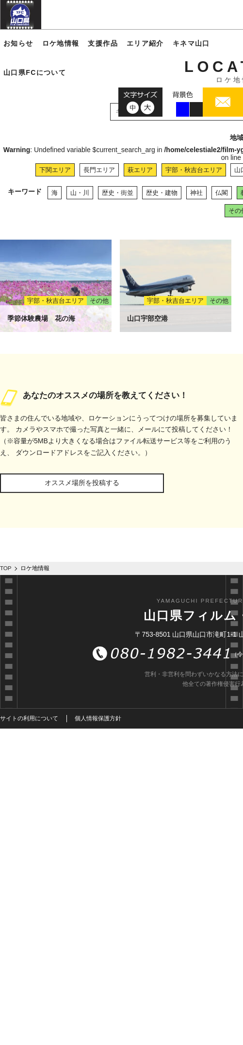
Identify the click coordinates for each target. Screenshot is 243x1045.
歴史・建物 (162, 192)
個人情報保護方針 (98, 718)
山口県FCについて (34, 72)
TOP (6, 568)
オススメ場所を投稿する (82, 483)
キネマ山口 (191, 43)
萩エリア (140, 170)
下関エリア (55, 170)
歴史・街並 (117, 192)
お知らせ (18, 43)
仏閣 (221, 192)
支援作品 (103, 43)
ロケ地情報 (61, 43)
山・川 (79, 192)
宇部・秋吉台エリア (193, 170)
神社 (196, 192)
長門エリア (99, 170)
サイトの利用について (29, 718)
